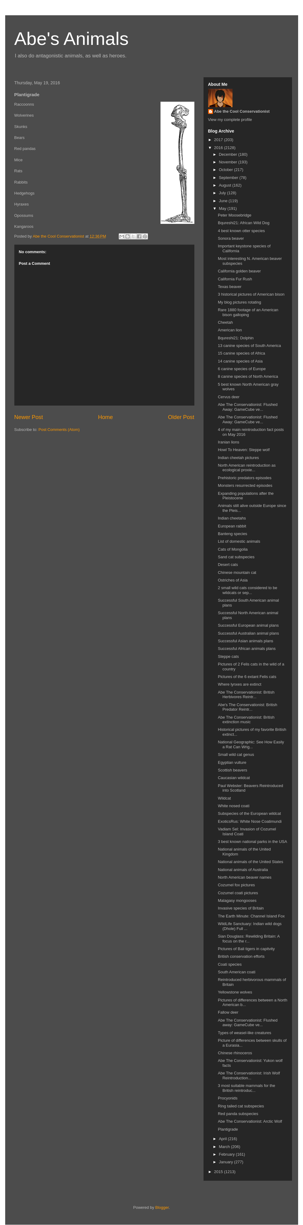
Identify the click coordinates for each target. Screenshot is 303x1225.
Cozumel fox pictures (236, 885)
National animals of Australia (243, 869)
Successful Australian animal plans (248, 633)
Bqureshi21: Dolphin (236, 338)
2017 (219, 139)
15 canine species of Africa (241, 353)
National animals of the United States (250, 861)
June (224, 201)
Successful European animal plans (248, 625)
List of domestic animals (239, 541)
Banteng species (232, 533)
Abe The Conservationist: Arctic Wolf (250, 1121)
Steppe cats (228, 656)
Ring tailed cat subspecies (241, 1106)
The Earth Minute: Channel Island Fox (251, 916)
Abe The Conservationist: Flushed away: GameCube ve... (248, 1022)
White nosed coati (233, 806)
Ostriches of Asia (233, 580)
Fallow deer (228, 1012)
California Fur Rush (235, 279)
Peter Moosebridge (234, 215)
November (228, 162)
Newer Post (28, 417)
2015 (219, 1171)
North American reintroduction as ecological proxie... (247, 467)
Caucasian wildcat (234, 777)
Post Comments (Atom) (59, 429)
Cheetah (225, 322)
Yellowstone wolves (235, 992)
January (226, 1162)
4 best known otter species (241, 230)
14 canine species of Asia (240, 361)
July (223, 193)
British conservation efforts (241, 956)
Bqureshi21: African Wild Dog (243, 223)
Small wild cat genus (236, 754)
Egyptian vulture (232, 762)
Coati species (230, 964)
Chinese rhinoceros (235, 1053)
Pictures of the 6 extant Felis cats (247, 676)
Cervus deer (229, 397)
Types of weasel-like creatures (244, 1032)
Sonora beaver (231, 238)
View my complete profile (230, 119)
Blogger (162, 1207)
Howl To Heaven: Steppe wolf (244, 449)
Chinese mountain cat (237, 572)
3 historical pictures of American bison (251, 294)
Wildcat (224, 798)
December (228, 154)
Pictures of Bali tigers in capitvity (246, 948)
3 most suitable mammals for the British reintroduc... (246, 1088)
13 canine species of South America (249, 345)
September (229, 177)
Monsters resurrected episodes (245, 485)
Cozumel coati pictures (238, 893)
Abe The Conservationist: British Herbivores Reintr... (246, 694)
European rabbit (232, 526)
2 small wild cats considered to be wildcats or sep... (247, 590)
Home (105, 417)
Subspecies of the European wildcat (249, 813)
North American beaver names (245, 877)
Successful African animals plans (247, 648)
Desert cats (228, 564)
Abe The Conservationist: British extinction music (246, 719)
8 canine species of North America (248, 376)
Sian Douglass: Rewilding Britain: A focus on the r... (249, 938)
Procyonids (227, 1098)
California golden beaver (239, 271)
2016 (219, 147)
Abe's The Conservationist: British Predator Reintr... (247, 707)
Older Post (181, 417)
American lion (230, 330)
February (227, 1154)
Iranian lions (228, 442)
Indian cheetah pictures (238, 457)
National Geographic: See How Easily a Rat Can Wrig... (251, 744)
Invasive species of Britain (241, 908)
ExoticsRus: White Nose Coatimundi (250, 821)
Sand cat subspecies (236, 557)
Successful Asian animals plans (245, 641)
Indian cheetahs (232, 518)
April (223, 1138)
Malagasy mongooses (237, 900)
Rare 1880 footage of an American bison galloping (248, 312)
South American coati (236, 972)
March (225, 1146)
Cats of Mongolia (233, 549)
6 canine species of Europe (242, 368)
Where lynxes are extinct (239, 684)
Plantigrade (228, 1129)
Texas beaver (229, 286)
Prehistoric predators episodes (245, 478)
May (223, 208)
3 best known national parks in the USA (252, 841)
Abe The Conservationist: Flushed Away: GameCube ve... (248, 407)
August (225, 185)
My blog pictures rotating (239, 302)
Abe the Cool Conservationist (242, 111)
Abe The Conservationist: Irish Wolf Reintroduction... (249, 1075)
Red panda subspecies (238, 1113)
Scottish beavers (232, 770)
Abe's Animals (71, 38)
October (226, 169)
